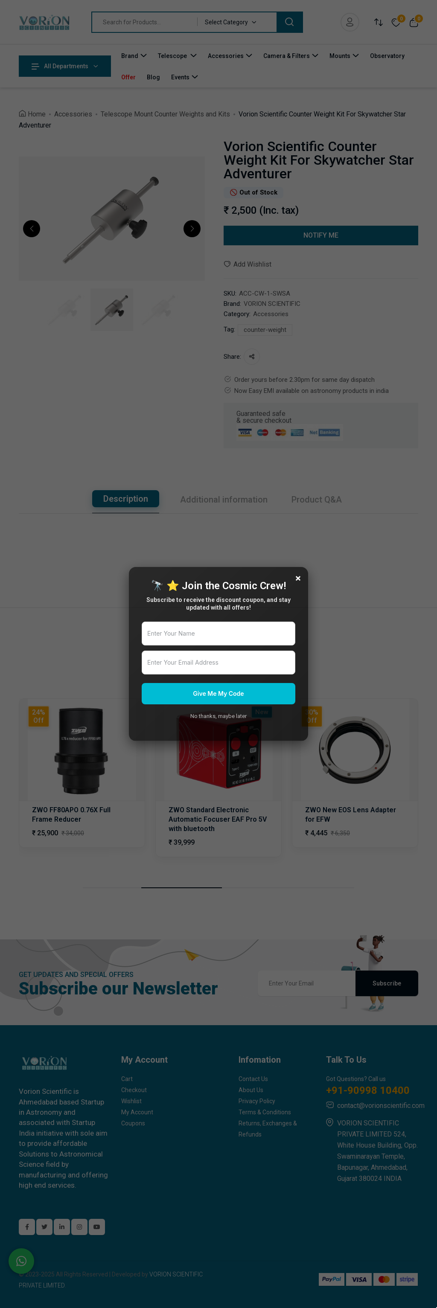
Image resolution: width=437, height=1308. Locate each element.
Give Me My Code (218, 693)
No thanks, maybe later (218, 716)
